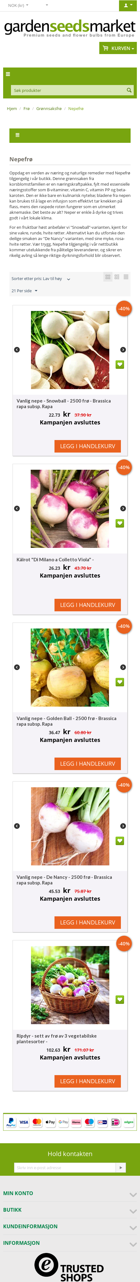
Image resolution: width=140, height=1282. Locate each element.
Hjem (12, 108)
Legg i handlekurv (87, 446)
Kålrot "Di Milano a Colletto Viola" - (55, 559)
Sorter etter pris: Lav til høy (41, 279)
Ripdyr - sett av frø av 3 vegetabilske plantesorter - (57, 1038)
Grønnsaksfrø (49, 108)
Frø (26, 108)
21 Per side (24, 291)
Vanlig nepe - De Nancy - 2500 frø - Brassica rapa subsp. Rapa (64, 879)
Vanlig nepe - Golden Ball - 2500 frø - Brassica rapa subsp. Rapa (67, 721)
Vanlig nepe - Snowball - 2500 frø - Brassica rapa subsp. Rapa (64, 403)
